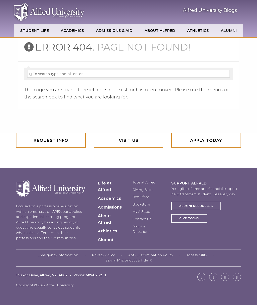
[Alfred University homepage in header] (49, 17)
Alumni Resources (196, 206)
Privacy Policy (103, 255)
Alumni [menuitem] (229, 30)
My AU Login (143, 212)
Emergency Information (58, 255)
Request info (51, 140)
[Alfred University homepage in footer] (50, 200)
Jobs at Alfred (144, 182)
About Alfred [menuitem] (160, 30)
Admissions (110, 207)
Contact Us (142, 219)
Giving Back (143, 190)
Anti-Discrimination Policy (150, 255)
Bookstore (141, 204)
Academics (109, 198)
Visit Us (128, 140)
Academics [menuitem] (72, 30)
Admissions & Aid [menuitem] (114, 30)
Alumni (105, 239)
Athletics (107, 231)
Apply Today (206, 140)
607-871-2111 (96, 275)
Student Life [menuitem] (34, 30)
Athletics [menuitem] (198, 30)
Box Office (141, 197)
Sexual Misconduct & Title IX (128, 260)
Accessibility (197, 255)
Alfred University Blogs (210, 10)
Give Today (189, 218)
